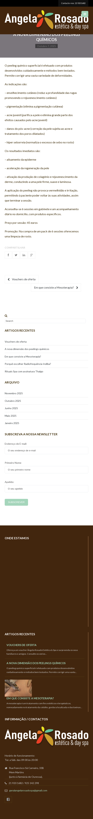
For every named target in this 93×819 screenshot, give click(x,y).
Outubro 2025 (13, 400)
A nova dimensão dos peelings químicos (27, 348)
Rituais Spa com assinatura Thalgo (24, 371)
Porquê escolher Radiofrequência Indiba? (28, 363)
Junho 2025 (11, 408)
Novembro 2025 (14, 393)
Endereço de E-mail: (16, 443)
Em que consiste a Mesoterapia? (56, 287)
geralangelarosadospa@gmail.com (28, 790)
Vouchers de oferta (21, 279)
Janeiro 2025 (12, 423)
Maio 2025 (10, 415)
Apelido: (9, 481)
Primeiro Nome (13, 462)
